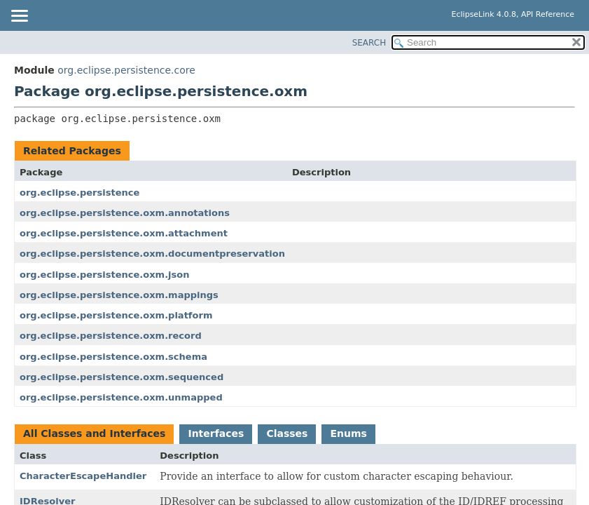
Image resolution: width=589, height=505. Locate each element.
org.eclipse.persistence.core (126, 70)
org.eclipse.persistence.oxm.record (111, 335)
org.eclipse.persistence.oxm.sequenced (121, 377)
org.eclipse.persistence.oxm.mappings (119, 295)
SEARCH (369, 43)
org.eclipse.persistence (79, 192)
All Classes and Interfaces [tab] (94, 433)
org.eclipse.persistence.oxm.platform (116, 315)
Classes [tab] (286, 433)
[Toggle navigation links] (19, 17)
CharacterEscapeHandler (83, 476)
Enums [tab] (348, 433)
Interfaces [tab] (216, 433)
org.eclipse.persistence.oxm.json (105, 274)
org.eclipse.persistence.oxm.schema (113, 356)
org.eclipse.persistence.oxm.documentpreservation (152, 253)
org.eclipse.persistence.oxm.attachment (124, 233)
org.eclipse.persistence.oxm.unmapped (121, 397)
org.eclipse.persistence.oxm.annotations (125, 213)
